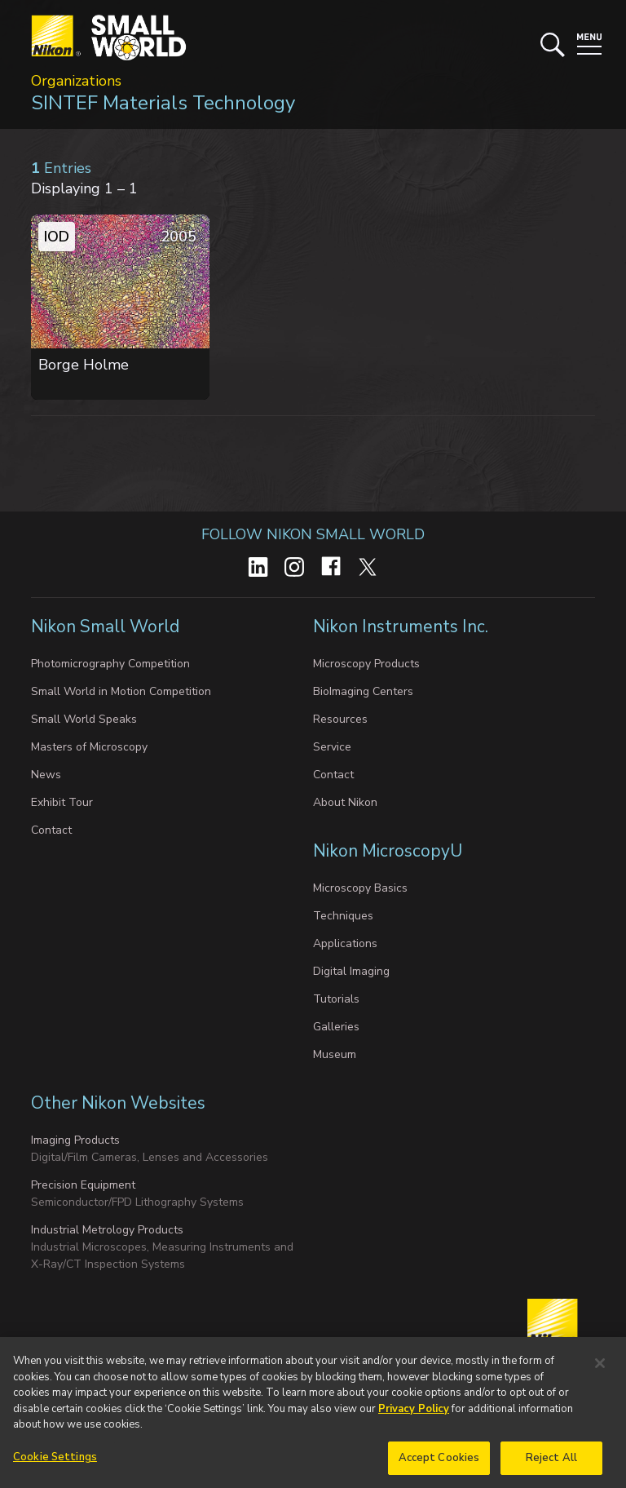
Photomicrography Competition (110, 663)
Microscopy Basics (360, 888)
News (46, 774)
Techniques (343, 915)
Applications (345, 943)
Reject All (551, 1467)
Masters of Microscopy (89, 747)
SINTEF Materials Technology (163, 103)
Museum (334, 1054)
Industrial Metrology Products (107, 1230)
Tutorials (336, 999)
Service (332, 747)
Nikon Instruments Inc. (402, 626)
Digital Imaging (351, 971)
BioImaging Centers (363, 691)
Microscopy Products (366, 663)
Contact (51, 830)
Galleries (336, 1026)
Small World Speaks (84, 719)
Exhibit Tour (62, 802)
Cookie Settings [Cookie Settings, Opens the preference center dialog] (55, 1466)
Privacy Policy (413, 1418)
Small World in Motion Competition (121, 691)
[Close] (600, 1373)
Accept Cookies (439, 1467)
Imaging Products (75, 1140)
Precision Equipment (83, 1185)
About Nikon (345, 802)
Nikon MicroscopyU (387, 850)
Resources (340, 719)
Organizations (76, 81)
